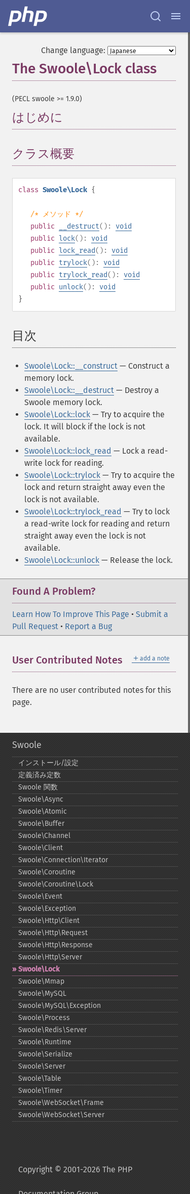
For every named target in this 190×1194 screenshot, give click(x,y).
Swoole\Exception (47, 908)
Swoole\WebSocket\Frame (61, 1102)
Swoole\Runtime (44, 1042)
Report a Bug (88, 626)
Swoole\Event (40, 896)
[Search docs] (155, 16)
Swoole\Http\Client (49, 920)
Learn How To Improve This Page (70, 614)
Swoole (27, 744)
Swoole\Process (44, 1017)
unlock (71, 287)
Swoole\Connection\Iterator (63, 860)
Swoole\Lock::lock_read (67, 451)
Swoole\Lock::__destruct (69, 390)
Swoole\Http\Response (55, 945)
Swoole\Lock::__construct (71, 366)
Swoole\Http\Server (50, 957)
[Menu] (176, 16)
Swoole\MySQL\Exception (59, 1005)
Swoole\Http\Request (53, 932)
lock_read (77, 250)
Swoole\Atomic (42, 811)
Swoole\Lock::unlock (61, 560)
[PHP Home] (28, 16)
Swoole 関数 (38, 787)
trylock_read (83, 275)
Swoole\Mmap (41, 981)
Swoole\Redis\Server (52, 1030)
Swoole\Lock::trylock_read (73, 511)
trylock (73, 262)
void (124, 226)
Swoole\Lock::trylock (62, 475)
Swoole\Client (40, 848)
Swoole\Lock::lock (57, 414)
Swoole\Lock (38, 969)
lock (67, 238)
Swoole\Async (40, 799)
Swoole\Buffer (41, 823)
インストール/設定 (48, 763)
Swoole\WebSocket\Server (61, 1115)
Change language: (73, 50)
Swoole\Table (39, 1078)
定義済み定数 (39, 775)
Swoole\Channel (44, 835)
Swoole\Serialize (45, 1054)
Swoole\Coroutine (46, 872)
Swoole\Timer (40, 1090)
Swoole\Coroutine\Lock (55, 884)
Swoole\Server (41, 1066)
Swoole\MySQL (42, 993)
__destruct (79, 226)
